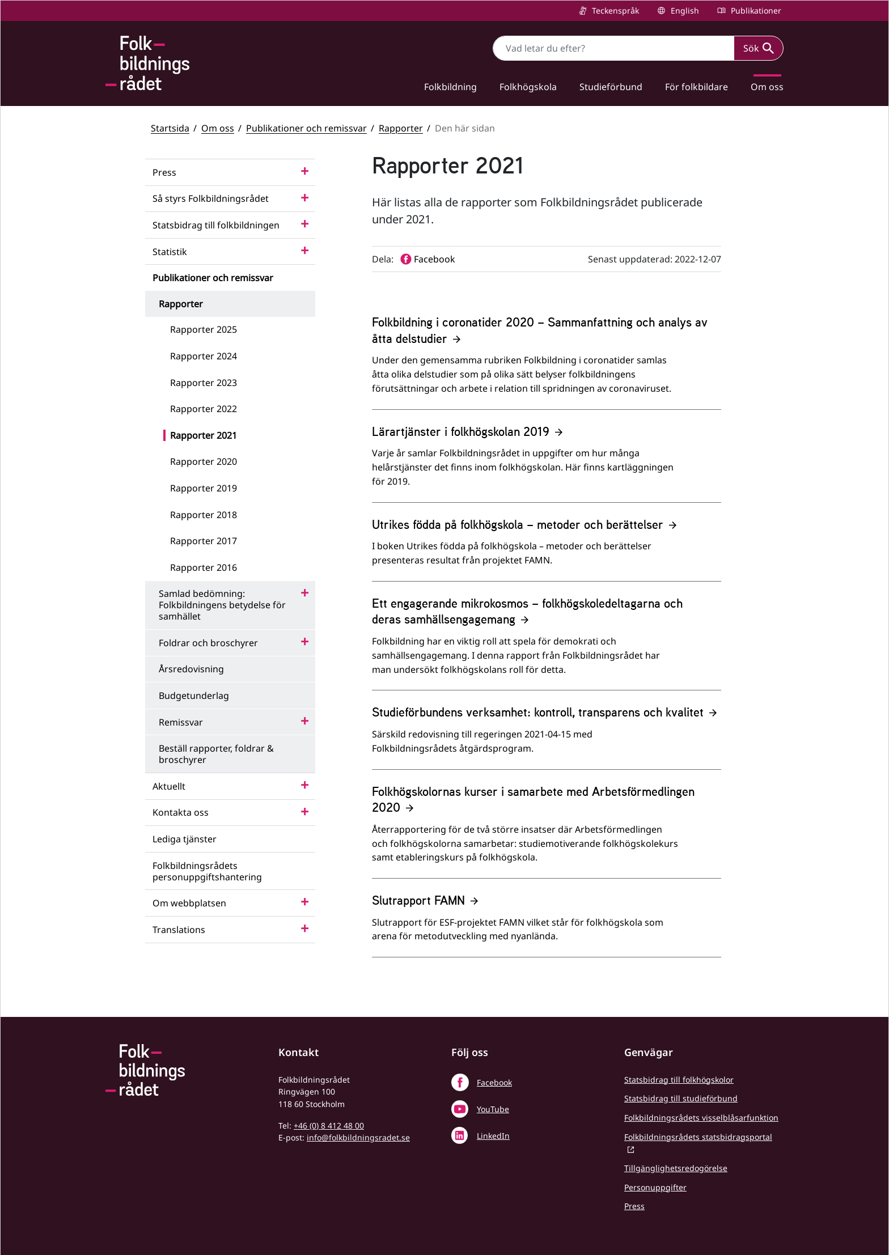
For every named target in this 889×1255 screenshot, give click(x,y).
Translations (179, 929)
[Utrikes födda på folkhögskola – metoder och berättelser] (546, 548)
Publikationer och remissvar (306, 128)
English (683, 10)
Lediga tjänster (185, 839)
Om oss (767, 86)
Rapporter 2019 (203, 488)
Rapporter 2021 (203, 435)
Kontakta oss (181, 812)
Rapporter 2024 (203, 356)
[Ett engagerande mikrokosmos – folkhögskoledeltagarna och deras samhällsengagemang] (546, 642)
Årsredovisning (191, 669)
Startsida (170, 128)
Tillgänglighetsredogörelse (675, 1168)
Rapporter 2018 (203, 514)
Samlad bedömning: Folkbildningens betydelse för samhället (222, 604)
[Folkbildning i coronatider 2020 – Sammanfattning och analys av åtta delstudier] (546, 361)
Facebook (494, 1082)
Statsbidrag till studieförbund (681, 1098)
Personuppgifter (655, 1187)
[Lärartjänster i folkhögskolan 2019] (546, 462)
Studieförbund (610, 86)
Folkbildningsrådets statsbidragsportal (698, 1136)
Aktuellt (169, 786)
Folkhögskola (528, 86)
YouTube (493, 1109)
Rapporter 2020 (203, 461)
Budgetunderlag (194, 695)
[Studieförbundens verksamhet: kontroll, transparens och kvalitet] (546, 736)
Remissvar (181, 722)
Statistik (170, 251)
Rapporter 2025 (203, 329)
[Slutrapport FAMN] (546, 924)
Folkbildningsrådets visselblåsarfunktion (701, 1117)
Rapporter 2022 (203, 408)
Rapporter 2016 (203, 567)
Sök (758, 48)
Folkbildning (450, 86)
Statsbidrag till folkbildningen (216, 225)
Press (164, 172)
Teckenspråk (614, 10)
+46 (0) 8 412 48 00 (329, 1125)
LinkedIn (493, 1135)
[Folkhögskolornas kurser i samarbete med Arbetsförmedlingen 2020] (546, 831)
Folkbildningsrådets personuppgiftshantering (207, 871)
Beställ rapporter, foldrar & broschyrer (216, 754)
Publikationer (755, 10)
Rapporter (401, 128)
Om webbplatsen (189, 903)
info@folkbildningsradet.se (358, 1137)
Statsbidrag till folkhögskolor (679, 1079)
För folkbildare (696, 86)
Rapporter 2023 (203, 382)
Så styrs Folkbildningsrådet (211, 198)
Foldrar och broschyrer (208, 643)
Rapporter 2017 (203, 541)
